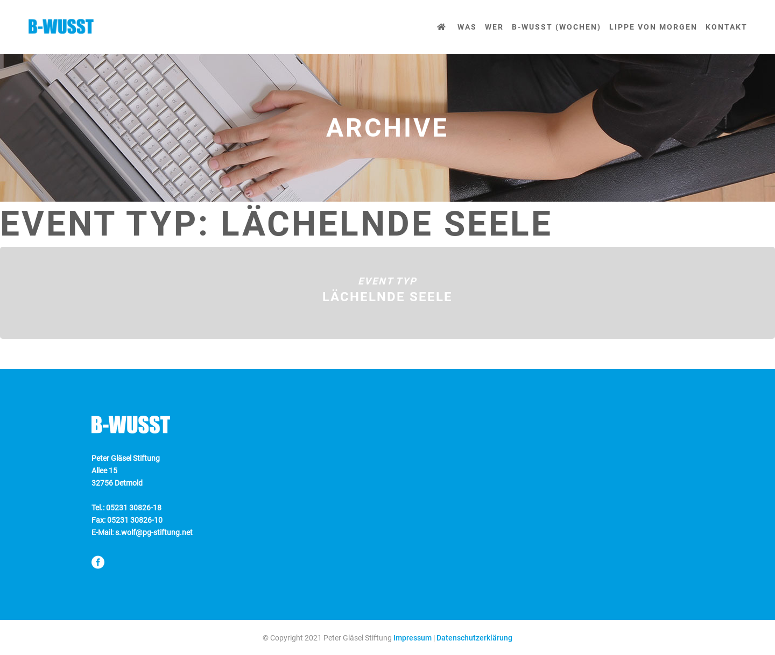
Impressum (412, 637)
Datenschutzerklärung (474, 637)
